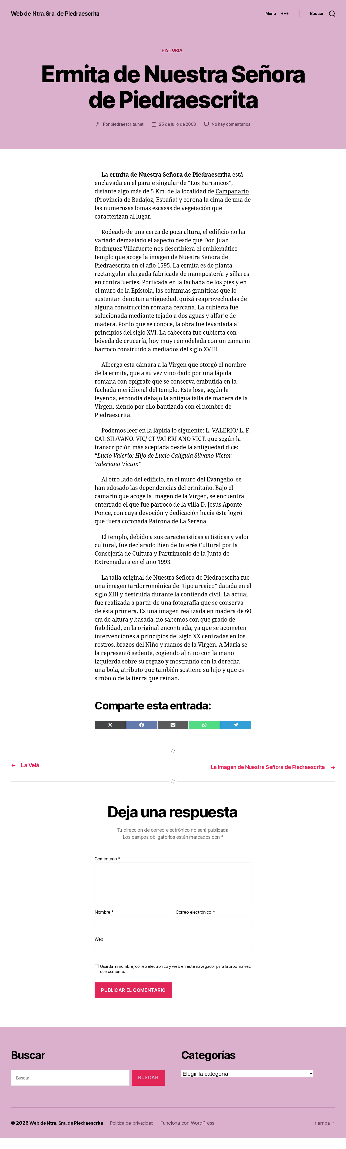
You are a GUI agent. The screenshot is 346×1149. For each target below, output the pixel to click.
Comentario (108, 869)
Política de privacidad (139, 1134)
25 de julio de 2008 (205, 125)
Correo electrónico (195, 923)
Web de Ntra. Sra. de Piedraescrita (61, 13)
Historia (173, 51)
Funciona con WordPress (196, 1134)
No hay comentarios (177, 135)
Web (99, 949)
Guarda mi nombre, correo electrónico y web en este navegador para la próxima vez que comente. (175, 980)
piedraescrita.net (153, 125)
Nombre (104, 923)
